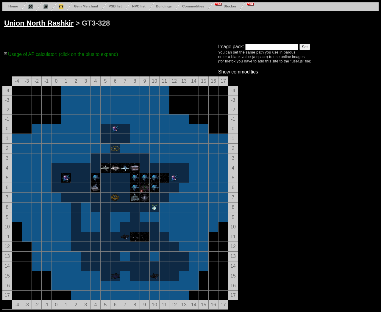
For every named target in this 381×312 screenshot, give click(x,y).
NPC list (139, 6)
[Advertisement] (229, 26)
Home (13, 6)
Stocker (230, 6)
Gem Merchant (86, 6)
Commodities (193, 6)
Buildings (164, 6)
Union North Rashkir (39, 23)
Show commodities (238, 71)
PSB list (115, 6)
